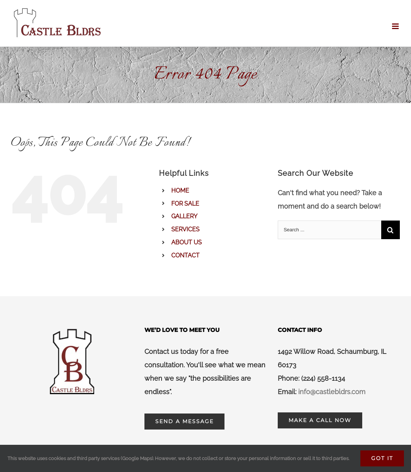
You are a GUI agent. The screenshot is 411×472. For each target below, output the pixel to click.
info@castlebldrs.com (332, 392)
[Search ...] (329, 230)
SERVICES (185, 229)
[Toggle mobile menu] (396, 26)
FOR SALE (185, 203)
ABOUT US (186, 242)
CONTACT (185, 255)
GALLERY (184, 216)
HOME (180, 190)
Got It (382, 458)
